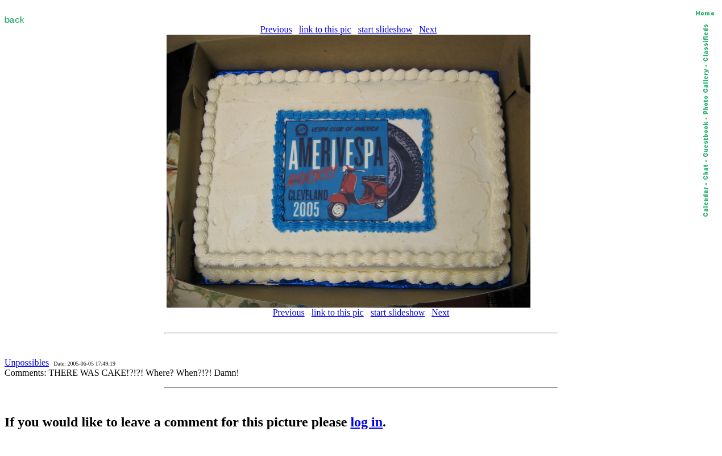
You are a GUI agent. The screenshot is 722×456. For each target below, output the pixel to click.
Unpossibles (27, 362)
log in (366, 421)
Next (428, 29)
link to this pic (325, 29)
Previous (276, 29)
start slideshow (385, 29)
